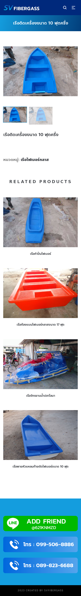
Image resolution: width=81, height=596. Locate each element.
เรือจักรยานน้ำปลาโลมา (40, 395)
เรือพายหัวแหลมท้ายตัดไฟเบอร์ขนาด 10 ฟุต (40, 466)
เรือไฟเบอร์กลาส (35, 160)
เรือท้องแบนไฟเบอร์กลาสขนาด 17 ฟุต (40, 324)
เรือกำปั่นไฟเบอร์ (40, 254)
